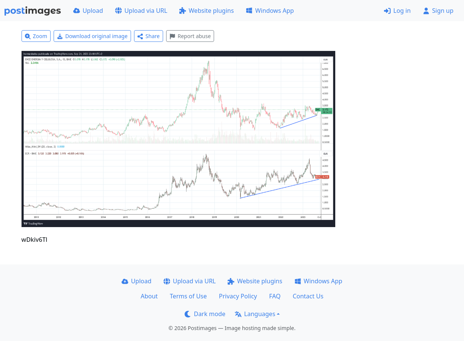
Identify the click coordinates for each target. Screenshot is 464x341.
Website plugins (206, 10)
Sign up (438, 10)
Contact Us (308, 296)
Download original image (92, 36)
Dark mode (205, 314)
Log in (397, 10)
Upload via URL (141, 10)
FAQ (275, 296)
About (148, 296)
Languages (255, 314)
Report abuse (190, 36)
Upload (88, 10)
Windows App (270, 10)
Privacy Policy (238, 296)
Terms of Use (188, 296)
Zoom (36, 36)
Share (148, 36)
